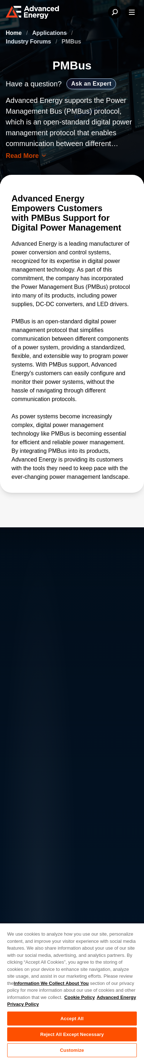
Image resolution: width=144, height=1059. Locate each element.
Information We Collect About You (51, 983)
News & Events (25, 833)
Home (14, 33)
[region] (72, 991)
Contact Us (20, 818)
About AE (18, 804)
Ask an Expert (91, 84)
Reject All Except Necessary (72, 1034)
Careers (69, 804)
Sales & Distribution (84, 833)
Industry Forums (29, 41)
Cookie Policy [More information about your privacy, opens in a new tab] (79, 997)
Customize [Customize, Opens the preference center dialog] (72, 1050)
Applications (50, 33)
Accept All (71, 1018)
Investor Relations (82, 818)
